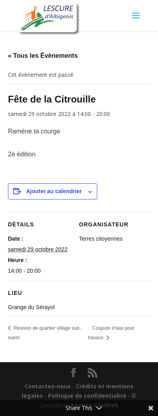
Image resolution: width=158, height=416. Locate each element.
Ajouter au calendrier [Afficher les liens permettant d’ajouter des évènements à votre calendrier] (54, 191)
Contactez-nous (48, 386)
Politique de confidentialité (87, 395)
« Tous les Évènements (43, 55)
